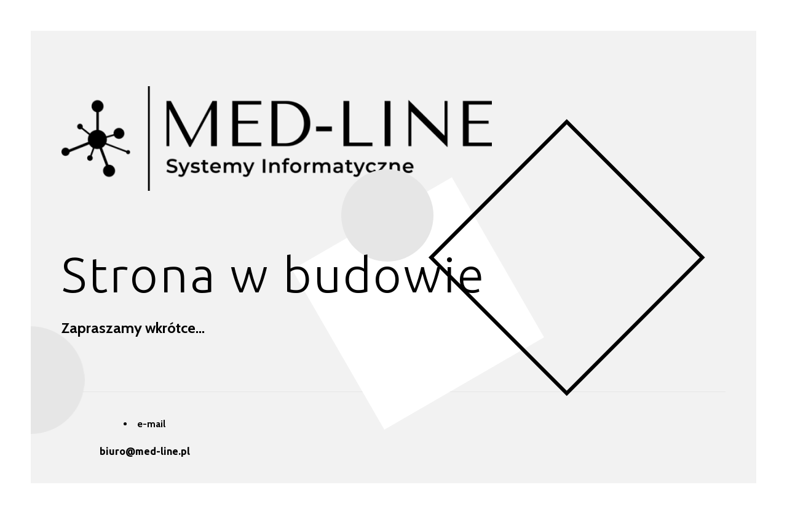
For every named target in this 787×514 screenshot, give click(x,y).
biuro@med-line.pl (145, 451)
